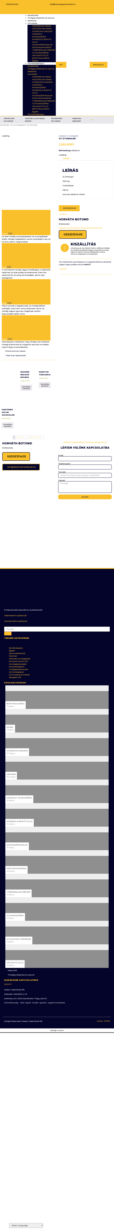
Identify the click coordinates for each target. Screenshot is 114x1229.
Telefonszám (64, 446)
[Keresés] (7, 616)
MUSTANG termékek (42, 28)
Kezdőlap (4, 125)
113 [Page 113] (29, 420)
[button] (69, 208)
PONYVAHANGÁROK (41, 47)
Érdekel (63, 214)
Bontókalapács (16, 630)
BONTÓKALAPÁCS (40, 58)
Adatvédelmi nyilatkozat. (15, 598)
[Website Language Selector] (26, 1225)
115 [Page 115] (38, 420)
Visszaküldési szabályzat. (15, 603)
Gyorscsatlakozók (17, 636)
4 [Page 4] (22, 420)
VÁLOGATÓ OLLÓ (40, 55)
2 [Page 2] (16, 420)
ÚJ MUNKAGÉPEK (40, 53)
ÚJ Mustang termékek (19, 657)
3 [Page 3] (19, 420)
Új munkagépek (18, 125)
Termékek (32, 23)
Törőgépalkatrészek (18, 652)
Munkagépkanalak (18, 646)
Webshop (31, 21)
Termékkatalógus (35, 63)
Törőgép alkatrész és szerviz (40, 18)
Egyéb (35, 61)
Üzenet (61, 463)
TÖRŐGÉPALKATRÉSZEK (43, 50)
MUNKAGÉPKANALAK (42, 45)
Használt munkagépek (19, 641)
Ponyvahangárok (17, 649)
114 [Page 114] (34, 420)
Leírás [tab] (66, 158)
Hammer (13, 638)
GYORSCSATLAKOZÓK (42, 31)
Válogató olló (15, 660)
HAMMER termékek (41, 26)
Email (60, 438)
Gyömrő (7, 966)
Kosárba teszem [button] (26, 370)
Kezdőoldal (32, 15)
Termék (62, 454)
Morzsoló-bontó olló (18, 644)
